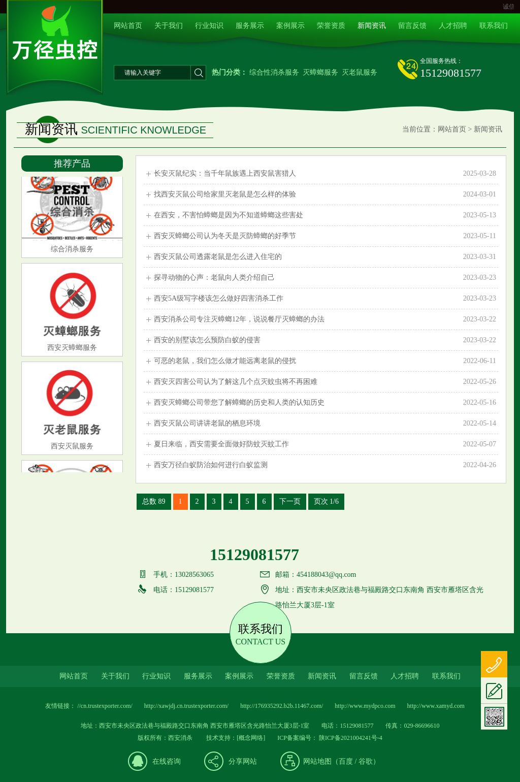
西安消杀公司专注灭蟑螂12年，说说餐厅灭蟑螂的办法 (325, 319)
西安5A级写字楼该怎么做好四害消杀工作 (325, 298)
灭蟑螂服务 (320, 72)
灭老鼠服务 (359, 72)
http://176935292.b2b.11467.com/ (281, 705)
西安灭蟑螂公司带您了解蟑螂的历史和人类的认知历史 (325, 403)
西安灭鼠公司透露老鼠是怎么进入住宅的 (325, 257)
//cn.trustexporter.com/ (105, 705)
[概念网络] (251, 737)
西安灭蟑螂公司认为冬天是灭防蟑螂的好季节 (325, 236)
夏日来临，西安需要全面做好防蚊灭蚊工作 (325, 444)
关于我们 (168, 25)
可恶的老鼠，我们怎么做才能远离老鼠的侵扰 (325, 361)
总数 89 (154, 501)
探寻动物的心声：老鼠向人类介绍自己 (325, 278)
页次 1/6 (326, 501)
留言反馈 (412, 25)
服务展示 (250, 25)
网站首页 (128, 25)
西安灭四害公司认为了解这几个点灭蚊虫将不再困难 (325, 382)
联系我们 (493, 25)
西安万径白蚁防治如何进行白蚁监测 (325, 465)
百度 (346, 761)
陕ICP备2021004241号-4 (349, 737)
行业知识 (209, 25)
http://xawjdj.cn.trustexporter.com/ (186, 705)
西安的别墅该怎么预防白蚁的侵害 (325, 340)
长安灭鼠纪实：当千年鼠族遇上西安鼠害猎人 (325, 174)
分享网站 (243, 761)
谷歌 (366, 761)
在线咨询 (166, 761)
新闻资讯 (372, 25)
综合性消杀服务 (274, 72)
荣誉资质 (331, 25)
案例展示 (290, 25)
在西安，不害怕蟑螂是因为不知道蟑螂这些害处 (325, 215)
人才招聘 (453, 25)
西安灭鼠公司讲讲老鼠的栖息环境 (325, 423)
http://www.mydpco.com (365, 705)
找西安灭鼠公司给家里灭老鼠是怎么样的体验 (325, 194)
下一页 (290, 501)
